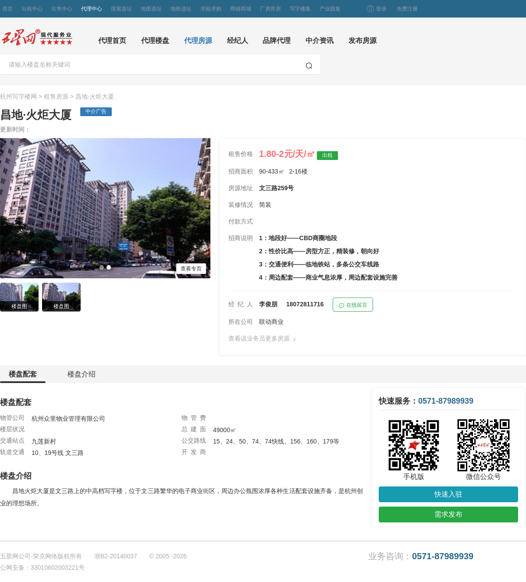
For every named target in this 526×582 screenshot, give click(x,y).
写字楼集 (300, 9)
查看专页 (191, 269)
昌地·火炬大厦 (94, 96)
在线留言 (352, 306)
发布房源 (362, 40)
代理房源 (198, 40)
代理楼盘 (155, 40)
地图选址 (151, 9)
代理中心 (91, 9)
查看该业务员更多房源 (263, 339)
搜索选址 (121, 9)
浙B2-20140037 (115, 556)
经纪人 (237, 40)
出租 (327, 155)
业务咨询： (420, 556)
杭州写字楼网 (18, 96)
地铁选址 (181, 9)
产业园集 (330, 9)
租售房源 (56, 96)
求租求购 (210, 9)
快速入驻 (448, 494)
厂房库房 (270, 9)
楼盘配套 (23, 376)
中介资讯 (320, 40)
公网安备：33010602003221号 (42, 567)
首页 (7, 9)
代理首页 (112, 40)
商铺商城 (240, 9)
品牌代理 (277, 40)
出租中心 (32, 9)
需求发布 (448, 514)
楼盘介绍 (82, 374)
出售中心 (61, 9)
